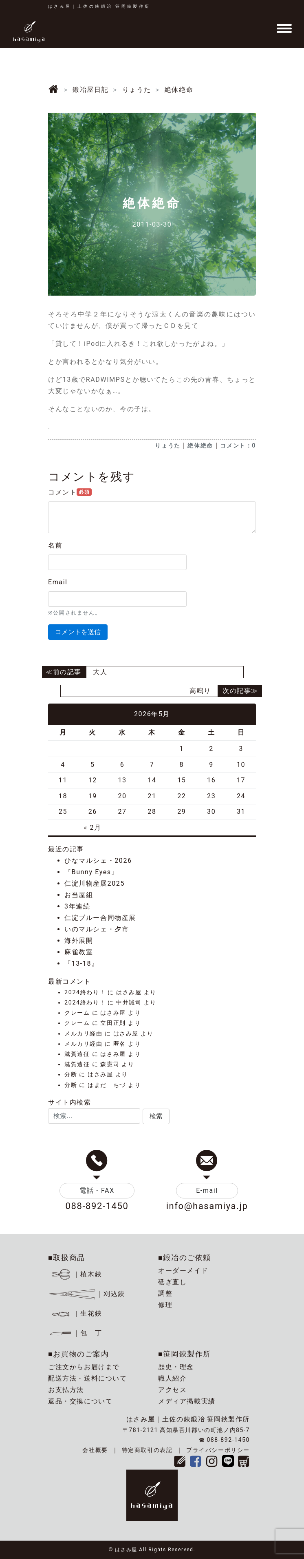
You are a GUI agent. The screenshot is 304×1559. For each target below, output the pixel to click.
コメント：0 (238, 445)
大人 (100, 672)
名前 (55, 545)
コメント (70, 492)
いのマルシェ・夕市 (96, 929)
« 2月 (92, 827)
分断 (70, 1074)
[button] (156, 1116)
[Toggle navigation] (284, 28)
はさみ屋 (128, 992)
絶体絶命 (200, 445)
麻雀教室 (78, 952)
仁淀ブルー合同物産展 (100, 918)
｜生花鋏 (76, 1313)
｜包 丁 (75, 1333)
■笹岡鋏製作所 (184, 1354)
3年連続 (77, 906)
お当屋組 (78, 895)
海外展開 (78, 940)
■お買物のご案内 (78, 1354)
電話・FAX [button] (97, 1190)
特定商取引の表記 (147, 1450)
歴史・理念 (176, 1367)
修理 (165, 1305)
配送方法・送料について (87, 1378)
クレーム (77, 1012)
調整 (165, 1293)
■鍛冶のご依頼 (184, 1257)
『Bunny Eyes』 (91, 872)
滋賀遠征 (77, 1054)
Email (58, 582)
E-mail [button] (207, 1190)
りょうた (167, 445)
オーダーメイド (183, 1270)
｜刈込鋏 (86, 1294)
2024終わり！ (85, 992)
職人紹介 (172, 1378)
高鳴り (200, 691)
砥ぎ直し (172, 1282)
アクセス (172, 1390)
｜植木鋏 (76, 1274)
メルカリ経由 (83, 1033)
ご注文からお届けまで (84, 1367)
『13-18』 (81, 963)
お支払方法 (66, 1390)
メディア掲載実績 (187, 1401)
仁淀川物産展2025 (94, 883)
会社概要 (95, 1450)
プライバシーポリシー (218, 1450)
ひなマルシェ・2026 (98, 860)
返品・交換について (80, 1401)
